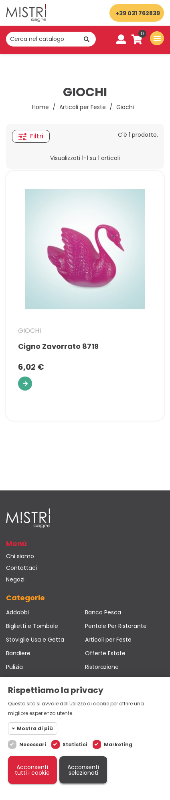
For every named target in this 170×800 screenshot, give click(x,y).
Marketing (118, 744)
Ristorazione (102, 667)
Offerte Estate (105, 653)
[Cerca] (51, 39)
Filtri (30, 136)
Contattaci (21, 568)
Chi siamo (20, 556)
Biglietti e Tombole (32, 626)
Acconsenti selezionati (83, 770)
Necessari (32, 744)
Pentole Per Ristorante (116, 626)
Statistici (75, 744)
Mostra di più (35, 728)
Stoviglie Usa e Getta (35, 639)
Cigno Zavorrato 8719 (58, 346)
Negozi (15, 579)
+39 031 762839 (137, 13)
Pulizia (14, 667)
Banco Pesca (103, 612)
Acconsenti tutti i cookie (32, 770)
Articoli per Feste (108, 639)
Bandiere (18, 653)
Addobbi (17, 612)
